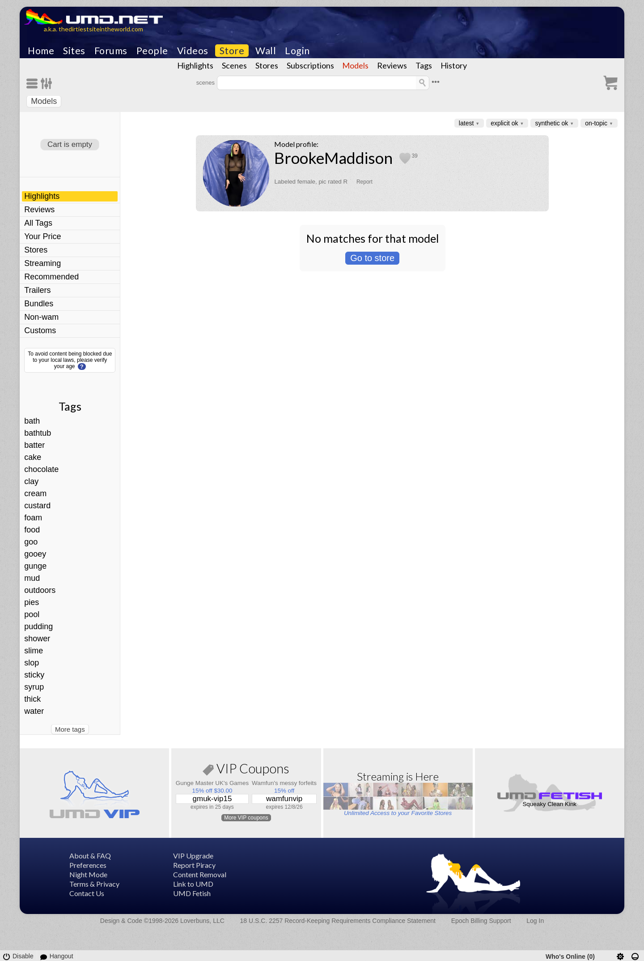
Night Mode (88, 874)
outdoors (39, 590)
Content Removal (199, 874)
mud (32, 578)
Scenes (234, 65)
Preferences (87, 865)
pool (31, 614)
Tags (423, 65)
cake (32, 457)
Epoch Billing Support (481, 920)
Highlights (195, 65)
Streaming (42, 263)
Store (232, 50)
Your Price (42, 236)
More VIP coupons (246, 818)
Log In (535, 920)
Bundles (38, 303)
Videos (192, 50)
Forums (110, 50)
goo (31, 541)
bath (32, 420)
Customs (40, 330)
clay (31, 481)
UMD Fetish (192, 893)
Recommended (51, 276)
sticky (34, 674)
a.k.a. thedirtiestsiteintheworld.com (93, 29)
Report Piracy (194, 865)
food (32, 529)
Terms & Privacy (94, 883)
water (34, 711)
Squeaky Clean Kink (549, 804)
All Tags (38, 223)
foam (33, 517)
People (152, 50)
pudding (38, 626)
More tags (70, 729)
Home (41, 50)
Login (297, 50)
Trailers (37, 290)
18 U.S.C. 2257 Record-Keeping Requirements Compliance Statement (338, 920)
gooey (35, 553)
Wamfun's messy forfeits (284, 783)
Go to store (372, 258)
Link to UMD (193, 883)
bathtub (37, 433)
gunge (35, 566)
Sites (74, 50)
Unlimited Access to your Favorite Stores (398, 813)
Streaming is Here (398, 776)
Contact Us (86, 893)
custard (37, 505)
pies (31, 602)
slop (31, 662)
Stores (266, 65)
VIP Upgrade (193, 855)
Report (364, 182)
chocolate (41, 469)
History (454, 65)
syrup (34, 686)
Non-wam (41, 317)
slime (33, 650)
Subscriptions (310, 65)
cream (35, 493)
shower (37, 638)
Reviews (392, 65)
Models (355, 65)
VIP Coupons (246, 770)
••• (436, 81)
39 (414, 156)
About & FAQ (90, 855)
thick (32, 699)
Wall (265, 50)
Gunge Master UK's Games (212, 783)
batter (34, 445)
